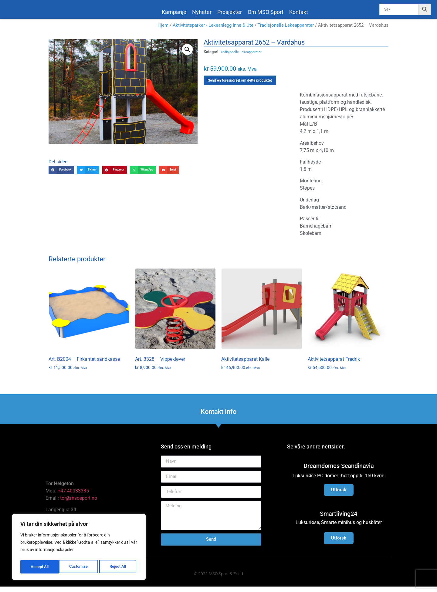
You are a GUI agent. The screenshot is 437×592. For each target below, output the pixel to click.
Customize (39, 566)
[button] (187, 54)
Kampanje (174, 12)
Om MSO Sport (265, 12)
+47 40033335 (73, 496)
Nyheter (202, 12)
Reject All (79, 566)
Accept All (119, 566)
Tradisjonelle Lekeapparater (286, 31)
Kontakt (298, 12)
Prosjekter (229, 12)
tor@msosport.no (79, 503)
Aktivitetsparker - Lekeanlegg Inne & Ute (213, 31)
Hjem (163, 31)
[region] (79, 548)
